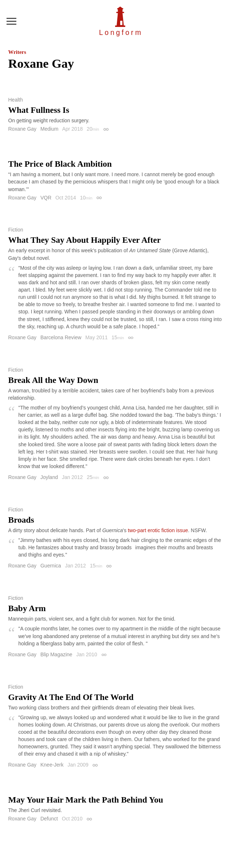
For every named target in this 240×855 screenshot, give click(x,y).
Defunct (49, 819)
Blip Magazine (56, 654)
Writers (17, 52)
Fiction (15, 229)
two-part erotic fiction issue (158, 530)
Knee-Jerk (52, 765)
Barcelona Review (60, 337)
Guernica (50, 566)
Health (15, 99)
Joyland (49, 477)
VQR (45, 198)
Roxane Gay (22, 129)
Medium (49, 129)
